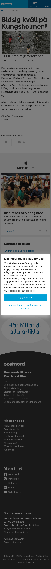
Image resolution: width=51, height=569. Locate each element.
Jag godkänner (25, 297)
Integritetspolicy (14, 291)
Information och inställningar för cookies (26, 306)
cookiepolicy (31, 291)
